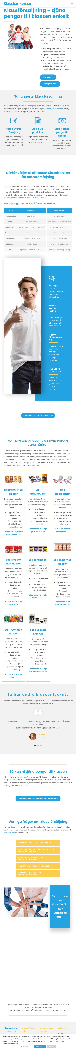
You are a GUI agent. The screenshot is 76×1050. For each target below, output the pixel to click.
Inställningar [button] (25, 1047)
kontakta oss (9, 833)
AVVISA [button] (51, 1047)
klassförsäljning (29, 106)
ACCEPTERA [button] (39, 1047)
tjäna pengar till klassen (53, 108)
